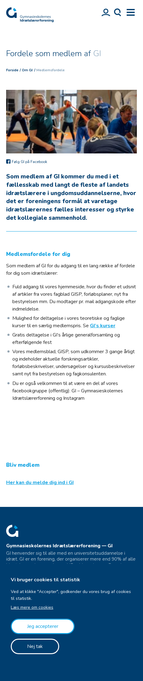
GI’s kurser (102, 325)
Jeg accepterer (42, 626)
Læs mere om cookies (32, 607)
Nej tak (35, 646)
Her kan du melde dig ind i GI (40, 482)
